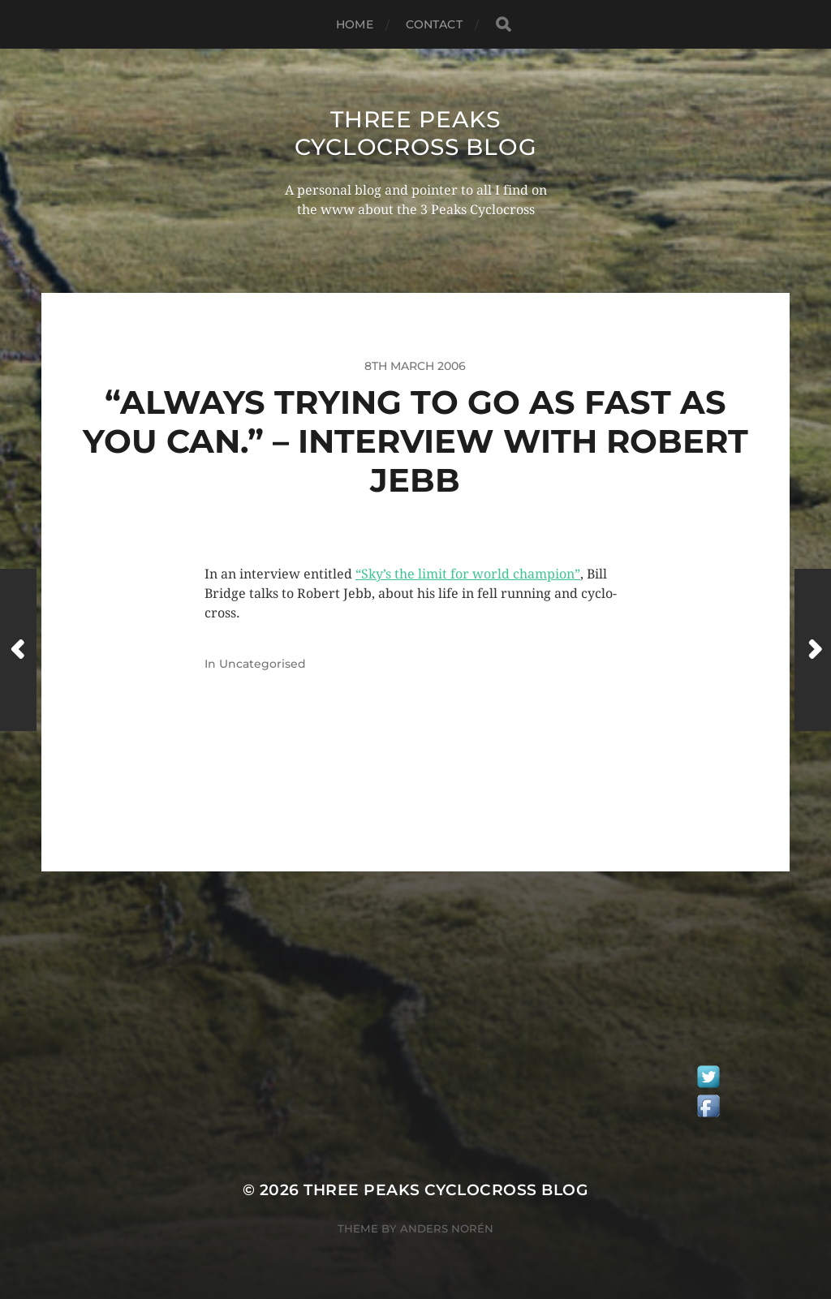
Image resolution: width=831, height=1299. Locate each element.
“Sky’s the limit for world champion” (467, 574)
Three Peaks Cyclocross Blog (416, 133)
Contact (434, 24)
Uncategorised (262, 663)
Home (354, 24)
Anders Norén (446, 1228)
